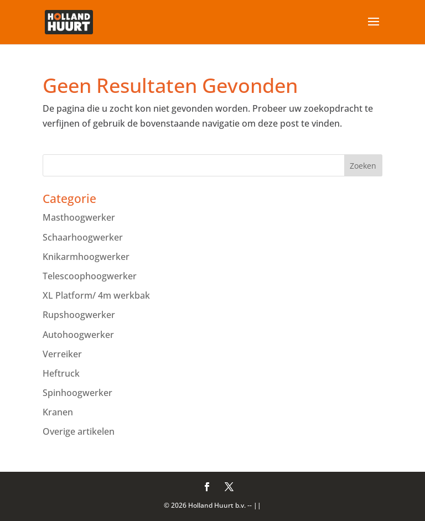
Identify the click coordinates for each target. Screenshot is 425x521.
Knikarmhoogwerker (86, 257)
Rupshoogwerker (79, 315)
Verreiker (62, 354)
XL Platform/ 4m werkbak (96, 295)
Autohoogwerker (78, 335)
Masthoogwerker (79, 217)
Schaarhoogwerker (83, 237)
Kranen (58, 412)
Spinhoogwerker (77, 393)
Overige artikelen (79, 431)
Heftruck (61, 373)
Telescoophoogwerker (90, 276)
